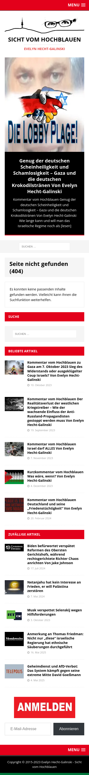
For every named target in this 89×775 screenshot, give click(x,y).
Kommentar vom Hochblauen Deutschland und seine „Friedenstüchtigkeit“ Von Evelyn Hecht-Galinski (54, 506)
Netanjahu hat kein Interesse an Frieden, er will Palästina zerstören (54, 586)
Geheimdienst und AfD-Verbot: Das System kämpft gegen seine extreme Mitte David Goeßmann (54, 670)
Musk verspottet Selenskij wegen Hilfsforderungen (54, 612)
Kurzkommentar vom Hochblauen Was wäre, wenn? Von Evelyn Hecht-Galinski (55, 476)
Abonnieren (69, 729)
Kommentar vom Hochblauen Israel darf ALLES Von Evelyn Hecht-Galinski (51, 448)
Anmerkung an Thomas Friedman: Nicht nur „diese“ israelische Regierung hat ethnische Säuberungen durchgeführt (55, 640)
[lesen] (66, 226)
